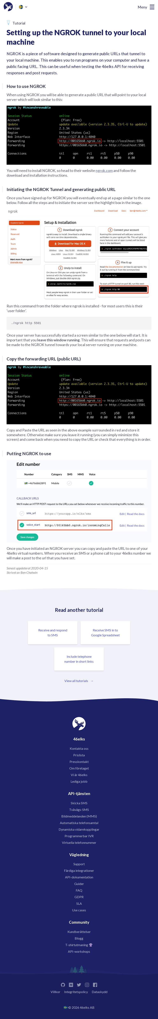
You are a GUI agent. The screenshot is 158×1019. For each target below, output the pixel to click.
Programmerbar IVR (79, 836)
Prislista (79, 755)
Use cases (79, 910)
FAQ (79, 890)
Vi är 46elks (79, 775)
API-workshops (79, 951)
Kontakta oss (79, 748)
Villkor (55, 992)
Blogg (79, 938)
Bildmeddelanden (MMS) (79, 816)
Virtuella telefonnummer (79, 842)
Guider (79, 884)
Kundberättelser (79, 932)
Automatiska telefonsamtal (79, 823)
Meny (142, 7)
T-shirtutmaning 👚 (79, 945)
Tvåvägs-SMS (79, 809)
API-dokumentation (79, 877)
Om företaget (79, 768)
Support (79, 864)
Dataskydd (99, 992)
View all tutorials (76, 681)
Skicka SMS (79, 803)
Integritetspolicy (76, 992)
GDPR (79, 897)
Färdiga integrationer (79, 870)
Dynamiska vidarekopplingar (79, 829)
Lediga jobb (79, 781)
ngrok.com (104, 170)
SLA (79, 903)
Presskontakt (79, 762)
